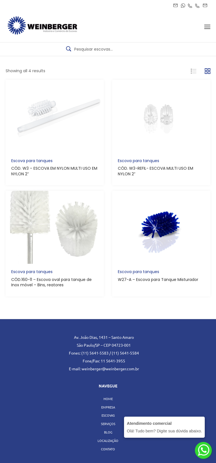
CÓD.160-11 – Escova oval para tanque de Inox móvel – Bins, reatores (51, 282)
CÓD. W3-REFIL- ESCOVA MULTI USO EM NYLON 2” (155, 171)
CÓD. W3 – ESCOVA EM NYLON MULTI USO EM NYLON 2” (54, 171)
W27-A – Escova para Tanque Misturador (158, 279)
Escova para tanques (32, 161)
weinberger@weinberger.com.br (110, 368)
